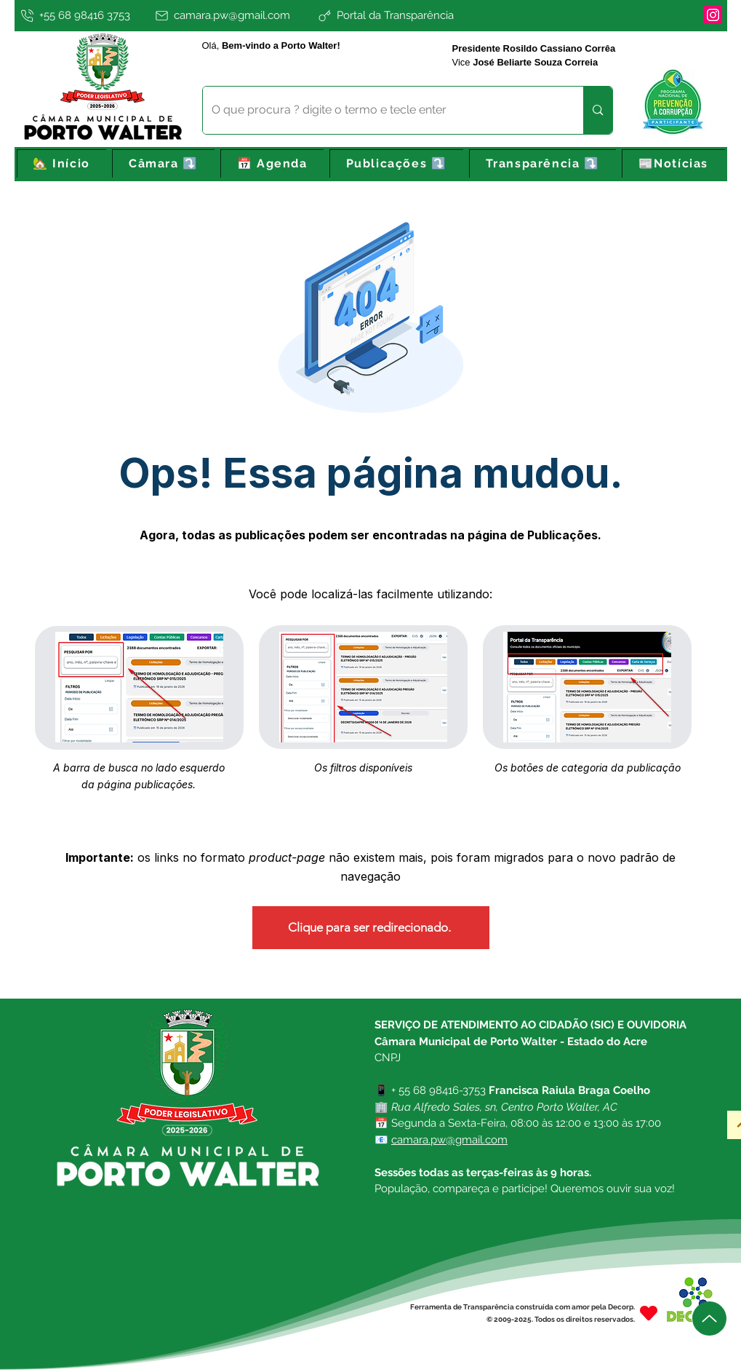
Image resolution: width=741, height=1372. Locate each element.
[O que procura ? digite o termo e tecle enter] (382, 110)
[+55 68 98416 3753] (83, 15)
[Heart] (648, 1313)
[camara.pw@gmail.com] (233, 15)
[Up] (709, 1318)
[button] (163, 164)
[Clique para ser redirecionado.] (370, 927)
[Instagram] (713, 15)
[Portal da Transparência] (433, 15)
